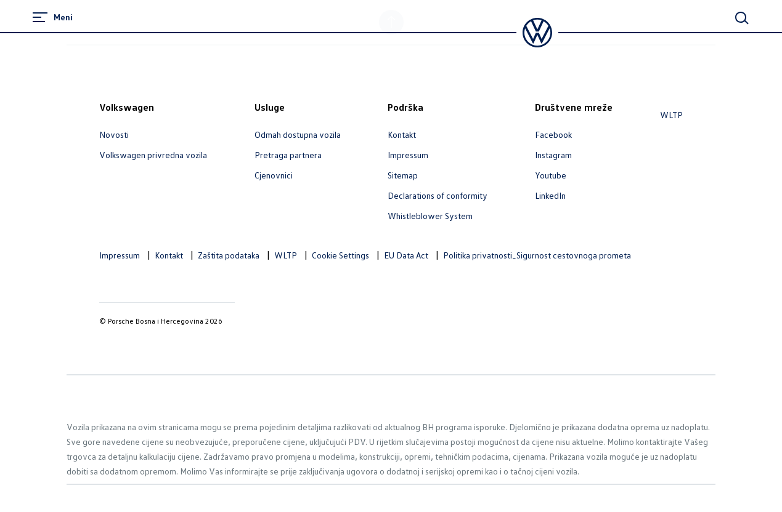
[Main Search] (742, 17)
